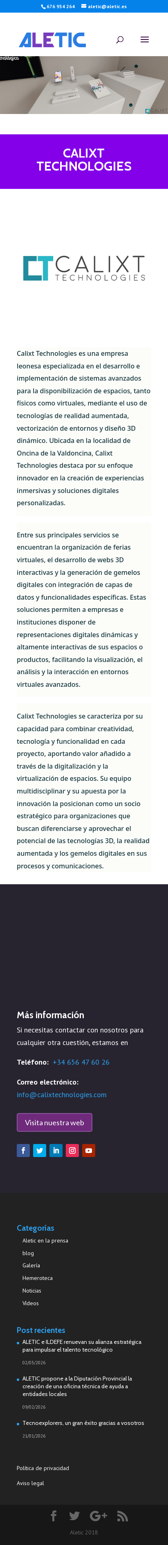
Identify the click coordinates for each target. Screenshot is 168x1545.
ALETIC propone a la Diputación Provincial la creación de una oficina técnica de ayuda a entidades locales (77, 1386)
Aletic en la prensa (45, 1240)
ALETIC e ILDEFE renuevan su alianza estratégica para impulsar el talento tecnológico (81, 1345)
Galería (31, 1265)
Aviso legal (30, 1483)
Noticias (31, 1290)
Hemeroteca (37, 1278)
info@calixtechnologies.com (62, 1094)
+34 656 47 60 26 (81, 1062)
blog (28, 1253)
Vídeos (30, 1303)
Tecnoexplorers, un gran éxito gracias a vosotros (83, 1423)
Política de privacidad (44, 1468)
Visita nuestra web (54, 1122)
